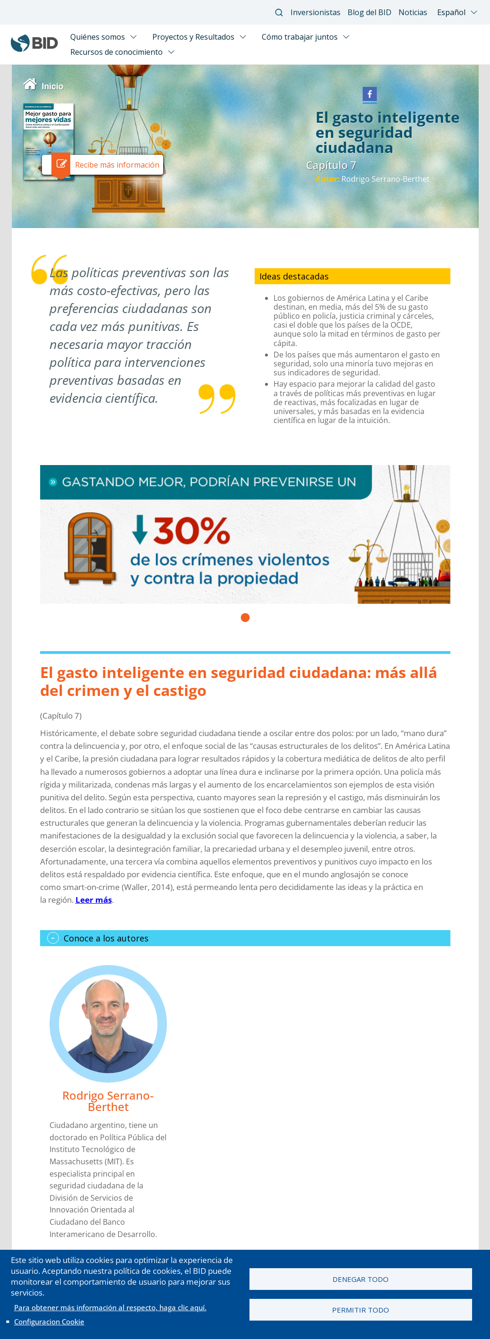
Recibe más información (117, 165)
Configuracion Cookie (49, 1321)
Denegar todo (360, 1278)
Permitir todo (360, 1310)
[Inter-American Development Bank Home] (34, 49)
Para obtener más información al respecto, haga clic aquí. (110, 1307)
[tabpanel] (245, 534)
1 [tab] (245, 620)
